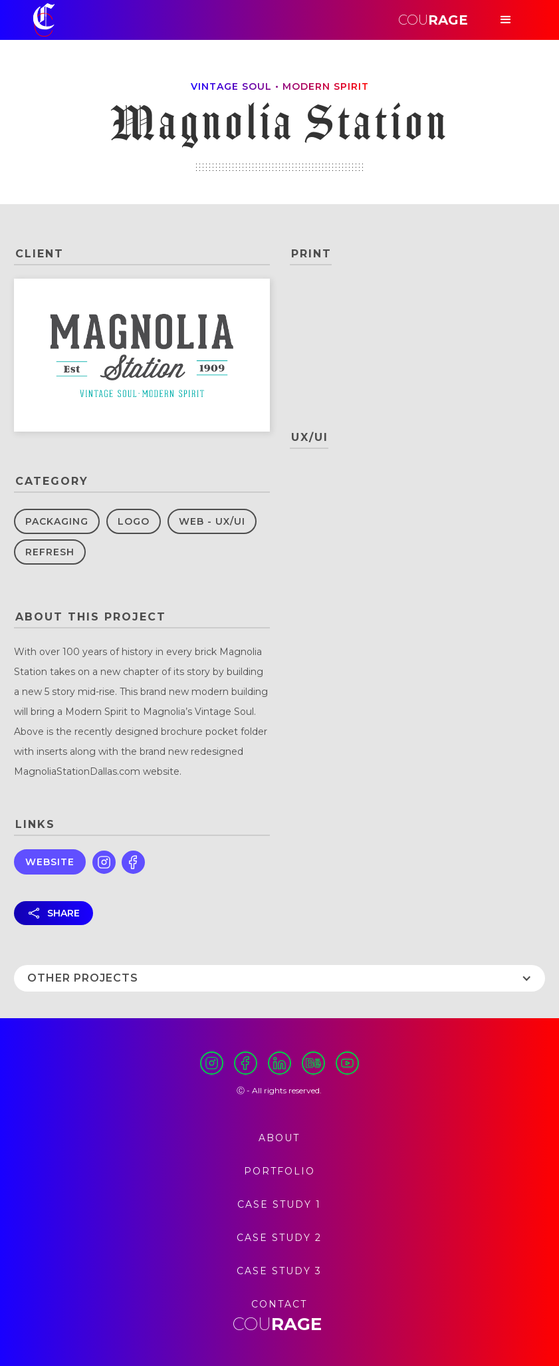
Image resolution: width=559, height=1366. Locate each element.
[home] (44, 20)
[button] (506, 20)
